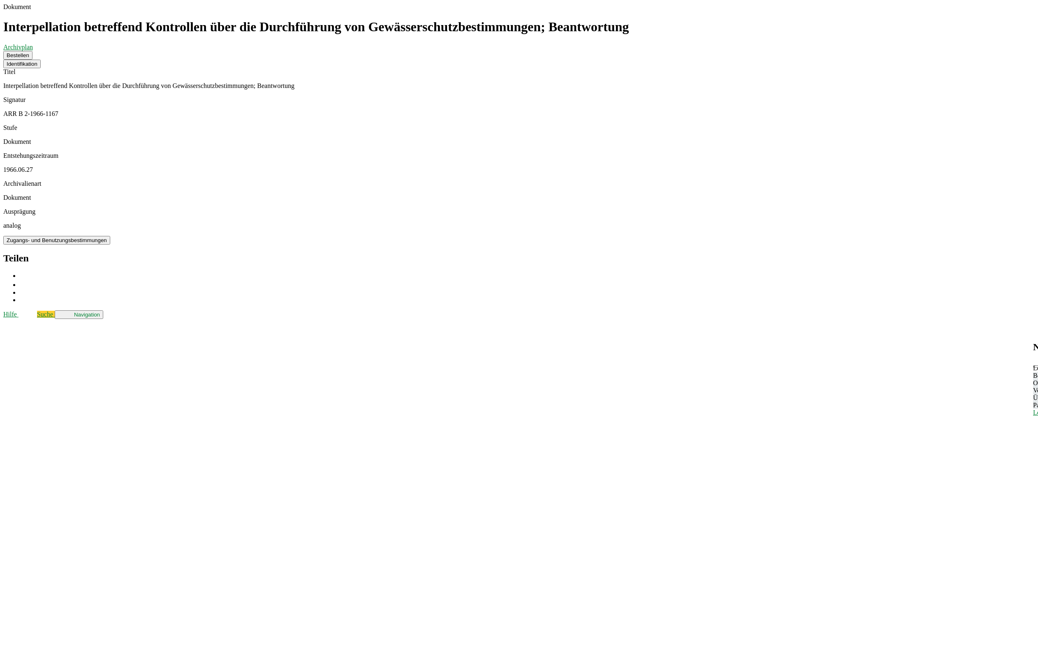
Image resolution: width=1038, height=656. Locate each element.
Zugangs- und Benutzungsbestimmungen (57, 240)
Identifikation (22, 64)
